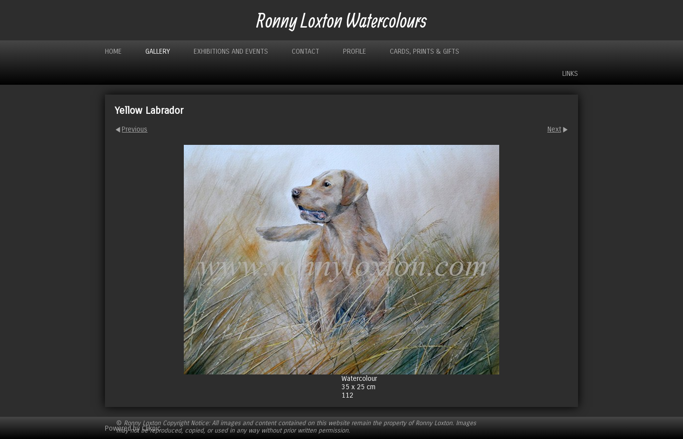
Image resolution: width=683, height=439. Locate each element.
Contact (305, 51)
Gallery (157, 51)
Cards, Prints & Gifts (424, 51)
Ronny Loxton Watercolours (341, 20)
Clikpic (151, 428)
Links (570, 73)
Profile (354, 51)
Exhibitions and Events (231, 51)
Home (113, 51)
